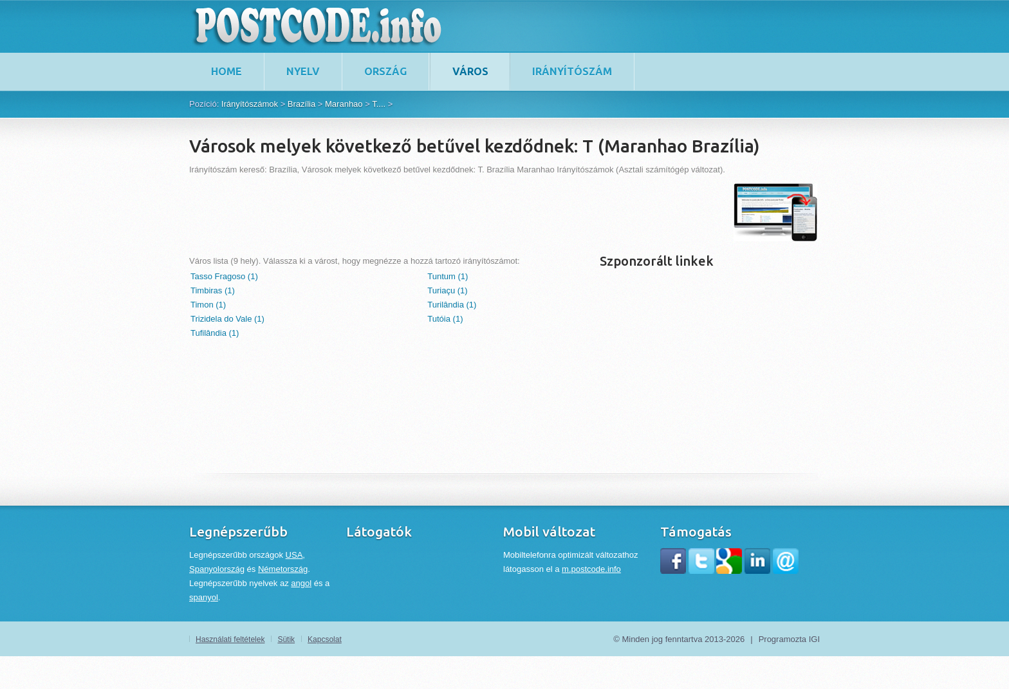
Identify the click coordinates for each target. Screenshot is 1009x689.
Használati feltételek (230, 639)
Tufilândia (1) (214, 333)
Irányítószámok (249, 104)
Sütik (286, 639)
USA (294, 555)
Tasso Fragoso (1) (224, 276)
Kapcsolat (325, 639)
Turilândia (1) (451, 304)
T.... (378, 104)
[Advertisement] (423, 212)
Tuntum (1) (447, 276)
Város (470, 71)
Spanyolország (217, 569)
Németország (283, 569)
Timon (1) (208, 304)
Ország (385, 71)
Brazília (301, 104)
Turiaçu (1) (447, 290)
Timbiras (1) (212, 290)
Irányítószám (572, 71)
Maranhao (344, 104)
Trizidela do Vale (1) (227, 319)
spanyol (203, 597)
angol (301, 583)
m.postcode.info (591, 569)
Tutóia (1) (445, 319)
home (226, 71)
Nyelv (303, 71)
